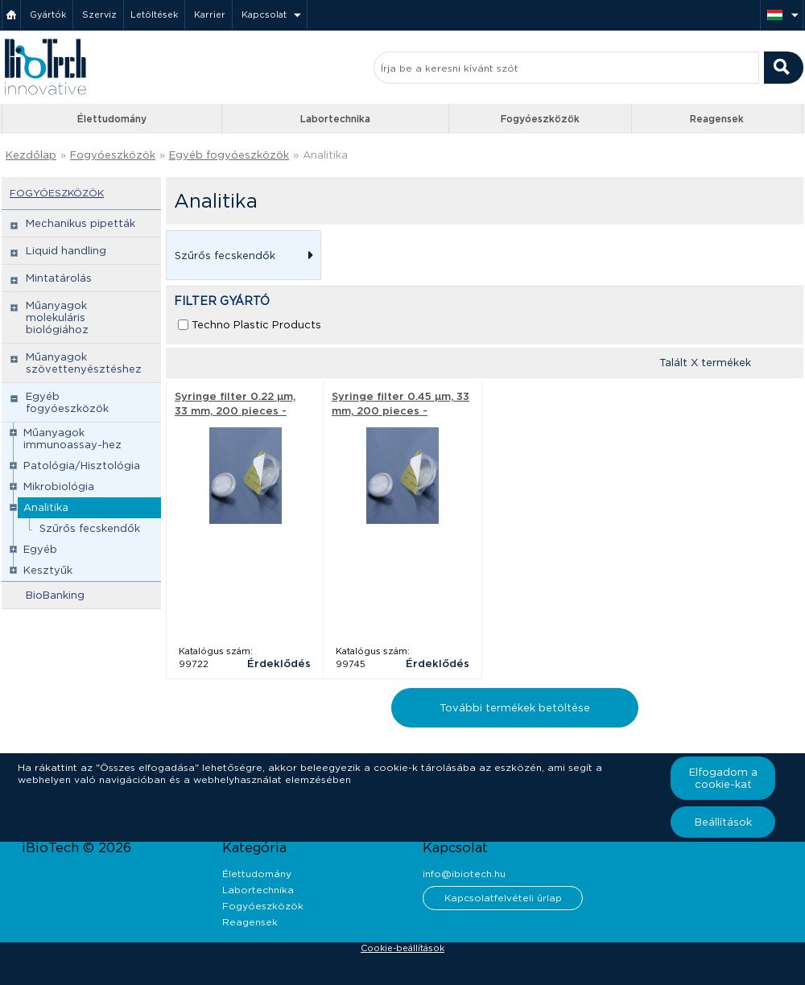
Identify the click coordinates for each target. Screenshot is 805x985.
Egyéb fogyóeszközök (229, 155)
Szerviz (99, 14)
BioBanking (55, 595)
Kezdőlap (31, 155)
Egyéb (40, 549)
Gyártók (48, 14)
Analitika (325, 155)
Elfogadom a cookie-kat (723, 778)
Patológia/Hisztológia (81, 466)
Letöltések (154, 14)
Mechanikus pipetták (80, 223)
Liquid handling (66, 251)
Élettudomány (112, 119)
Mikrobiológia (58, 486)
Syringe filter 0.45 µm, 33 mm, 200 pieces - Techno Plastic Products (400, 410)
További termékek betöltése (515, 708)
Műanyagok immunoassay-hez (72, 439)
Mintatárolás (59, 278)
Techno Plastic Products (256, 325)
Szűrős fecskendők (89, 528)
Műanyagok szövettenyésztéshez (84, 363)
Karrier (209, 14)
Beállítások (723, 822)
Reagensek (717, 119)
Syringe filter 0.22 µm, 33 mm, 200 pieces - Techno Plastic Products (241, 410)
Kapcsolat (264, 14)
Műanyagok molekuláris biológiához (57, 317)
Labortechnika (335, 119)
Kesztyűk (47, 570)
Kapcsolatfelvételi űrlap (503, 898)
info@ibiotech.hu (464, 874)
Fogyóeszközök (540, 119)
